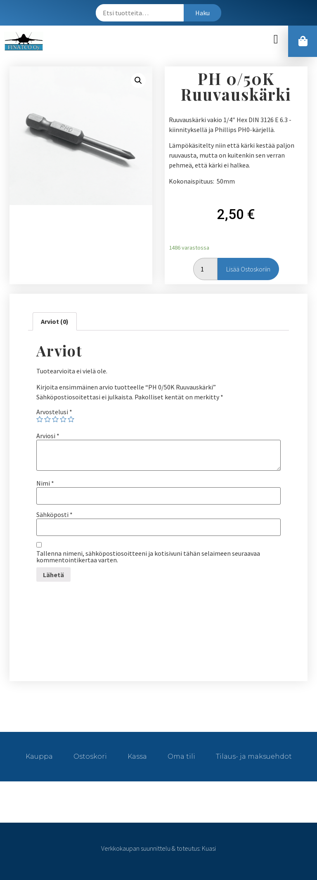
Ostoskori (90, 756)
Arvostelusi (54, 411)
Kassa (137, 756)
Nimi (45, 483)
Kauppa (39, 756)
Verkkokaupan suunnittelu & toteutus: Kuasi (158, 848)
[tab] (55, 321)
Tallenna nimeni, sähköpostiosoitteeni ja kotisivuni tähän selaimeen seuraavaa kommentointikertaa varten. (148, 556)
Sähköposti (54, 514)
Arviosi (47, 435)
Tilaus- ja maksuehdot (254, 756)
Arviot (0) (55, 321)
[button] (275, 39)
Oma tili (181, 756)
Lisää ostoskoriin (248, 269)
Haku (202, 13)
